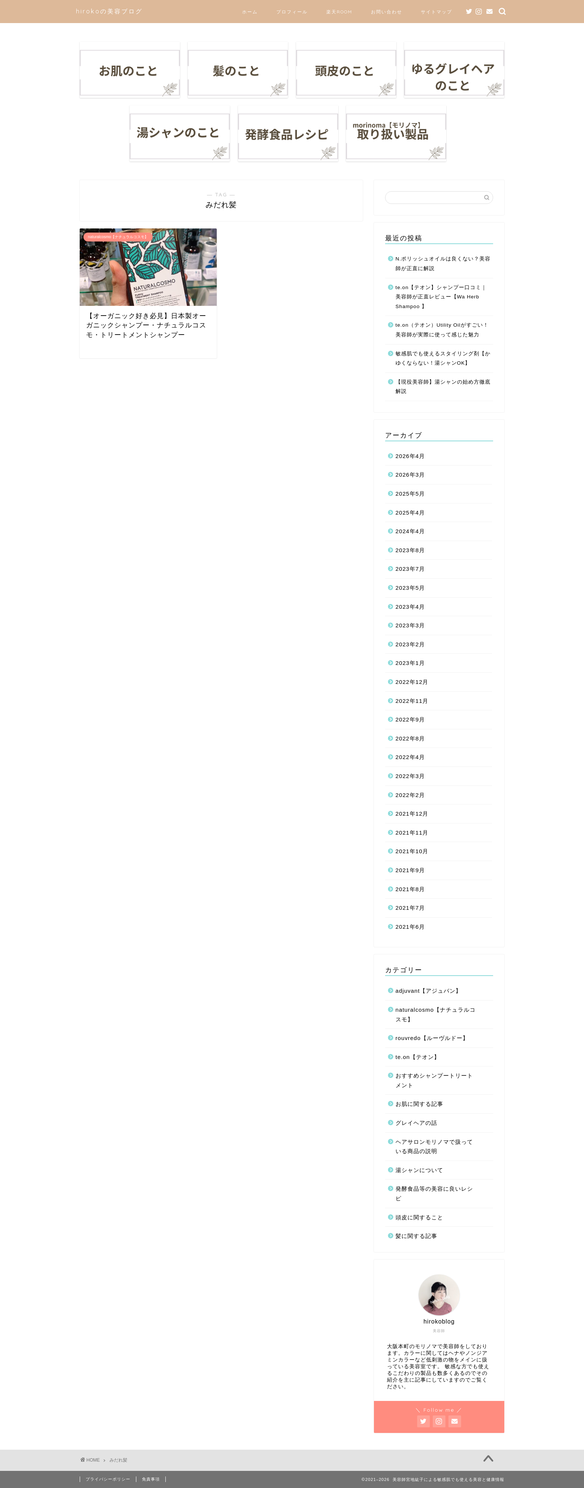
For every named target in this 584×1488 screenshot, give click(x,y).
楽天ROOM (339, 12)
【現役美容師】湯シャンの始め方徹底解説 (443, 386)
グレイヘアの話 (416, 1123)
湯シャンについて (419, 1170)
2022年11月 (412, 701)
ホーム (250, 12)
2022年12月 (412, 682)
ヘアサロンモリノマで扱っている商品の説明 (434, 1147)
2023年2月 (410, 644)
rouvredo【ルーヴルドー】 (432, 1038)
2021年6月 (410, 927)
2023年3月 (410, 625)
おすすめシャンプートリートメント (434, 1080)
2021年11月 (412, 832)
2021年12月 (412, 813)
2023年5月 (410, 588)
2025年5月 (410, 493)
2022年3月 (410, 776)
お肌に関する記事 (419, 1104)
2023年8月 (410, 550)
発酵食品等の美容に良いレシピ (434, 1193)
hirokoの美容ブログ (109, 11)
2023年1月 (410, 663)
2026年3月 (410, 474)
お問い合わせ (386, 12)
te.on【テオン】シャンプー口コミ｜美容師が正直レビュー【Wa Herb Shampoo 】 (441, 297)
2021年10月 (412, 851)
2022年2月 (410, 795)
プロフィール (292, 12)
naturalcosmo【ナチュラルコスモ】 (436, 1015)
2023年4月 (410, 607)
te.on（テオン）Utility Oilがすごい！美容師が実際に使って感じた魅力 (442, 329)
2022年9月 (410, 719)
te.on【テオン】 (418, 1057)
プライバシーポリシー (108, 1479)
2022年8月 (410, 738)
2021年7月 (410, 908)
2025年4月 (410, 512)
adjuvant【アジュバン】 (428, 991)
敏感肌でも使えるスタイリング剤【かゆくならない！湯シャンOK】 (443, 358)
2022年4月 (410, 757)
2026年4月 (410, 456)
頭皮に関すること (419, 1217)
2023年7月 (410, 569)
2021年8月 (410, 889)
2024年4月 (410, 531)
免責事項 (151, 1479)
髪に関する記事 (416, 1236)
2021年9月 (410, 870)
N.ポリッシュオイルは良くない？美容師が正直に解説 (443, 263)
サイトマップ (436, 12)
